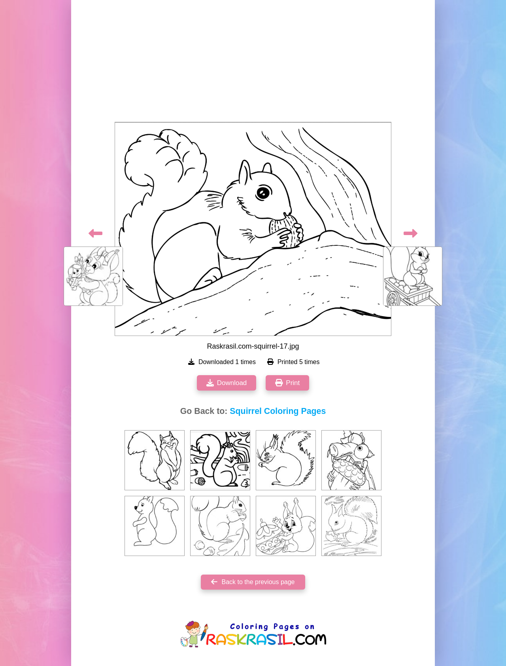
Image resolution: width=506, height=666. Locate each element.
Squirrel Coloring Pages (278, 411)
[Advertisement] (253, 63)
